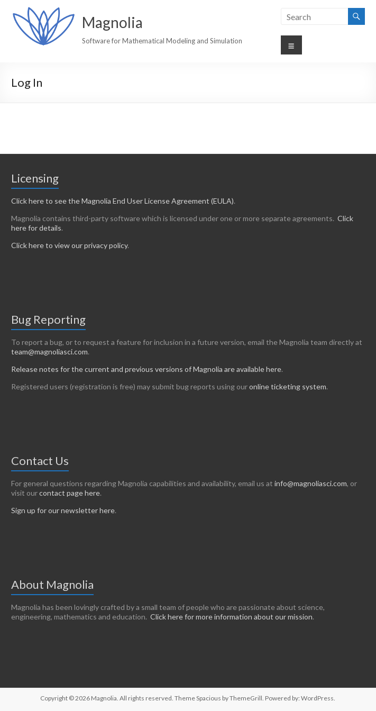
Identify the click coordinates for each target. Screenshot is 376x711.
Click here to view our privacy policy (69, 245)
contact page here (69, 492)
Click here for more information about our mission (231, 616)
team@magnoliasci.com (49, 351)
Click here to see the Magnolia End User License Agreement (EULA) (122, 200)
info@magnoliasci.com (310, 483)
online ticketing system (287, 386)
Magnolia (112, 22)
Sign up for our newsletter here (63, 510)
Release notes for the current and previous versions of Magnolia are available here (146, 368)
